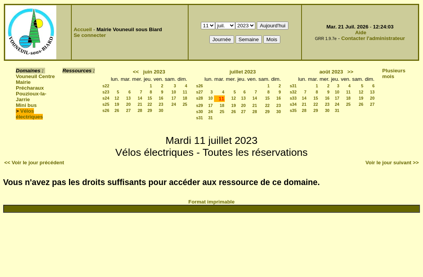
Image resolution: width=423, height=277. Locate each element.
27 (128, 110)
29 (149, 110)
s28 (199, 98)
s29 (199, 105)
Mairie (23, 82)
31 (210, 117)
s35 (293, 110)
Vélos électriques (29, 114)
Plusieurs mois (393, 73)
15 (149, 98)
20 (128, 104)
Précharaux (30, 88)
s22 (106, 85)
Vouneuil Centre (35, 76)
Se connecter (90, 35)
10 (173, 92)
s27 (199, 92)
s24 (106, 98)
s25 (106, 104)
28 (140, 110)
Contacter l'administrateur (373, 38)
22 (149, 104)
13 (128, 98)
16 (161, 98)
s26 (106, 110)
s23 (106, 92)
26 (117, 110)
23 (161, 104)
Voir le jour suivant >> (392, 162)
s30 (199, 111)
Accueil (83, 29)
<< (136, 72)
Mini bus (26, 105)
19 (117, 104)
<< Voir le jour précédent (34, 162)
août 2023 (331, 72)
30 (161, 110)
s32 (293, 92)
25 (185, 104)
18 (185, 98)
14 (140, 98)
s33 (293, 98)
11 (185, 92)
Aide (360, 32)
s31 (199, 117)
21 (140, 104)
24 (173, 104)
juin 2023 (154, 72)
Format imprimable (212, 202)
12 (117, 98)
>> (350, 72)
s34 (293, 104)
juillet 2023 (242, 72)
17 (173, 98)
